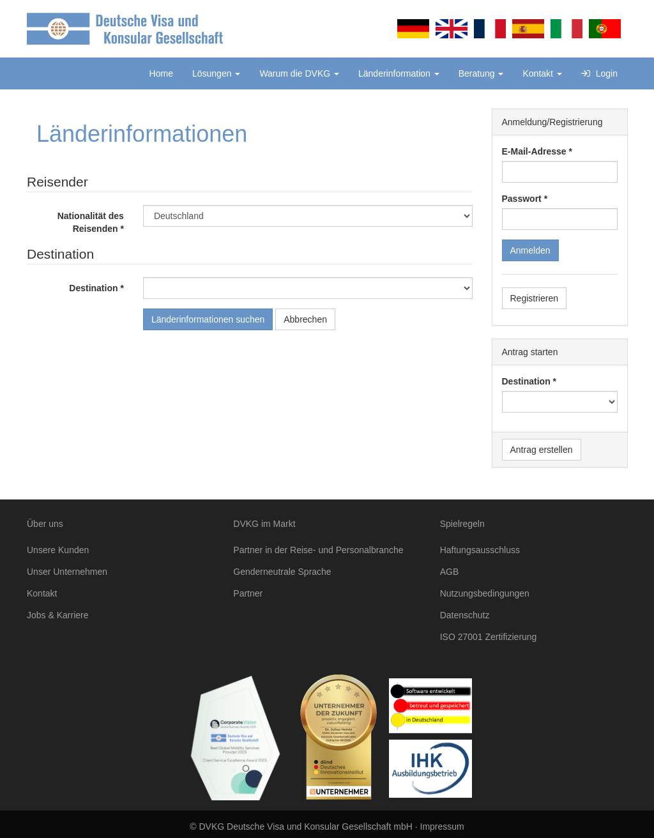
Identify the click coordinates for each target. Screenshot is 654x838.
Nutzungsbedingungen (484, 593)
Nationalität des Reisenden (90, 222)
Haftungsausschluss (480, 550)
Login (599, 73)
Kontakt (541, 73)
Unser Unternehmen (67, 572)
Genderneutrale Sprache (282, 572)
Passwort (522, 199)
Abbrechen (305, 319)
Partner (247, 593)
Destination (93, 288)
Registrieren (534, 298)
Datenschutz (465, 615)
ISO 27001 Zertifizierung (488, 637)
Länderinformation (398, 73)
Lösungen (216, 73)
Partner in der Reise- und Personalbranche (318, 550)
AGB (449, 572)
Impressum (442, 826)
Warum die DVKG (299, 73)
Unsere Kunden (58, 550)
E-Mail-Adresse (534, 151)
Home (161, 73)
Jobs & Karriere (57, 615)
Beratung (481, 73)
